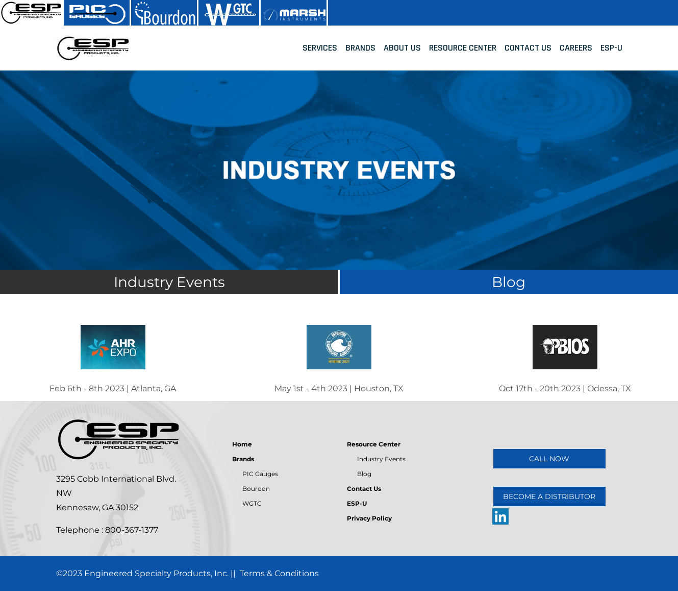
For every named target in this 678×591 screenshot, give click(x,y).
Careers (576, 48)
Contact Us (528, 48)
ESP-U (611, 48)
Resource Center (462, 48)
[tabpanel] (339, 170)
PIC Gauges (260, 474)
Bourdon (256, 488)
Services (320, 48)
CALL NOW (549, 458)
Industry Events (381, 459)
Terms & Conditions (279, 573)
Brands (360, 48)
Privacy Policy (369, 518)
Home (242, 444)
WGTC (252, 503)
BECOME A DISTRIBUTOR (549, 496)
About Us (402, 48)
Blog (364, 474)
